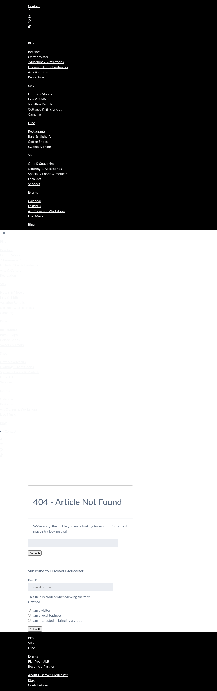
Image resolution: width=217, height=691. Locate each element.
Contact (34, 6)
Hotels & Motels (40, 94)
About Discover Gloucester (48, 675)
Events (33, 192)
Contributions (38, 685)
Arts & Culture (38, 72)
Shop (32, 155)
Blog (31, 224)
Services (34, 184)
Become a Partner (41, 666)
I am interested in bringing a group (57, 620)
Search (35, 553)
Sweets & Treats (40, 146)
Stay (31, 85)
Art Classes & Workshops (46, 211)
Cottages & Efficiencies (45, 109)
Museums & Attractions (46, 62)
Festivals (34, 206)
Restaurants (37, 131)
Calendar (34, 201)
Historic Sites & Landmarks (48, 67)
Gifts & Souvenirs (41, 163)
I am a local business (47, 615)
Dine (31, 123)
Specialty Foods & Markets (47, 174)
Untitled (34, 602)
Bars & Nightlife (39, 136)
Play (31, 43)
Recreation (36, 77)
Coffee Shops (38, 141)
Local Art (34, 179)
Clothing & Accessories (45, 169)
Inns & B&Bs (37, 99)
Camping (34, 114)
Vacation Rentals (40, 104)
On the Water (38, 57)
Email (33, 580)
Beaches (34, 52)
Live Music (36, 216)
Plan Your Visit (38, 661)
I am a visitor (41, 610)
